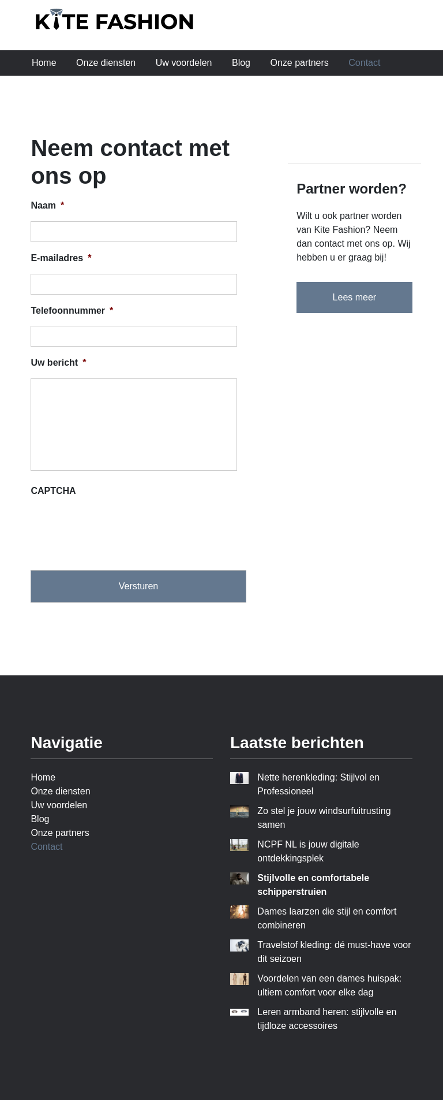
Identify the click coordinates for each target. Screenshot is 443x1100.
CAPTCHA (53, 491)
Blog (241, 63)
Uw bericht (58, 362)
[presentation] (118, 529)
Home (44, 63)
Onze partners (299, 63)
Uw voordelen (184, 63)
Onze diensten (106, 63)
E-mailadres (61, 258)
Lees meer (355, 297)
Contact (364, 63)
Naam (47, 205)
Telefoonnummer (72, 310)
